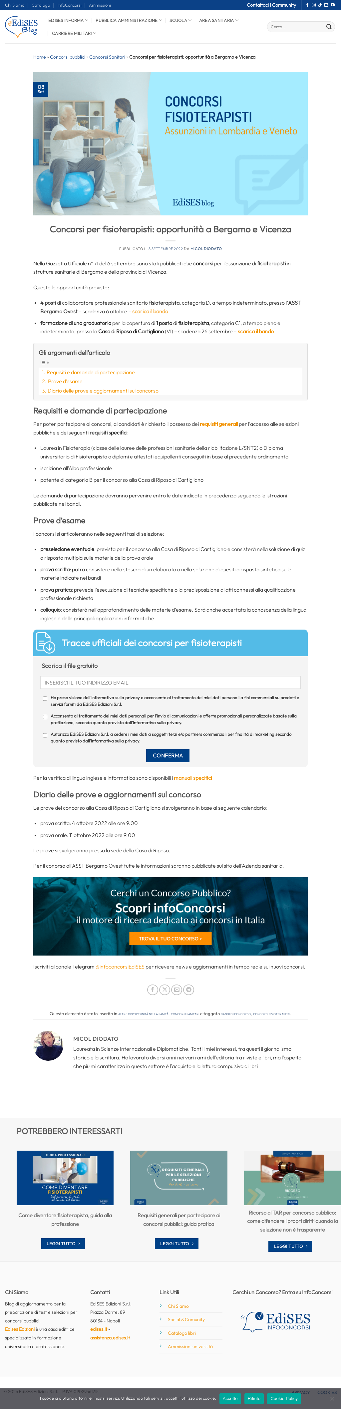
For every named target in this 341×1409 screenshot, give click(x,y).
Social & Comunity (186, 1319)
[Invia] (329, 27)
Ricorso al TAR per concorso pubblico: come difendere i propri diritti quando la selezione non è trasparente (292, 1221)
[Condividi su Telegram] (188, 990)
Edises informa (68, 20)
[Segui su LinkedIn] (326, 5)
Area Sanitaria (218, 20)
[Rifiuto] (332, 1400)
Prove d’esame (65, 381)
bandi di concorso (236, 1013)
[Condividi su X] (164, 990)
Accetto (230, 1398)
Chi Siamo (14, 5)
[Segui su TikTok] (320, 5)
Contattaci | (259, 5)
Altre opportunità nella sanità (143, 1013)
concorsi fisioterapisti (271, 1013)
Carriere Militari (74, 33)
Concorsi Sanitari (107, 57)
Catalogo (41, 5)
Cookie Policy (284, 1398)
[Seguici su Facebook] (307, 5)
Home (39, 57)
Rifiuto (254, 1398)
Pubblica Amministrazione (129, 20)
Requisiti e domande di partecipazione (91, 372)
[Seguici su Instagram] (314, 5)
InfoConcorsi (70, 5)
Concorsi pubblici (67, 57)
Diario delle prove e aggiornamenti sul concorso (103, 390)
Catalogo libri (182, 1333)
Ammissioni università (190, 1346)
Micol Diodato (206, 248)
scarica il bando (150, 311)
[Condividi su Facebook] (152, 990)
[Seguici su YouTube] (333, 5)
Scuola (180, 20)
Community (284, 5)
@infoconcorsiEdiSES (120, 966)
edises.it (98, 1329)
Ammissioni (100, 5)
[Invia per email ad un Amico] (176, 990)
